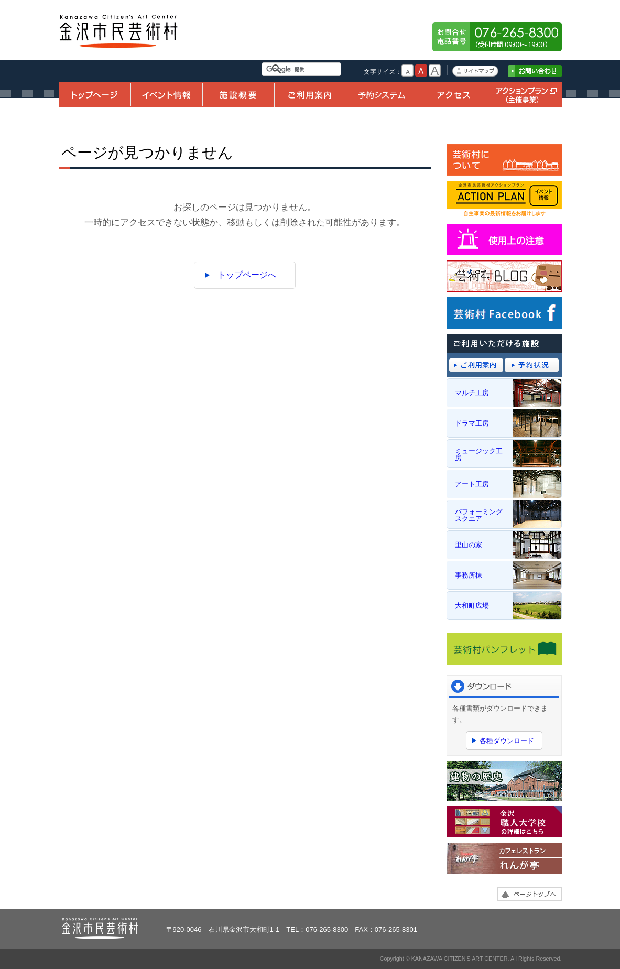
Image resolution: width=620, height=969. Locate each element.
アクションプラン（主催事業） (526, 94)
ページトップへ (529, 894)
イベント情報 (166, 94)
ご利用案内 (310, 94)
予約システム (382, 94)
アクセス (454, 94)
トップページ (94, 94)
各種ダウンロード (507, 741)
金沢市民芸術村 (119, 31)
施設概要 (238, 94)
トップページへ (246, 274)
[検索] (303, 69)
